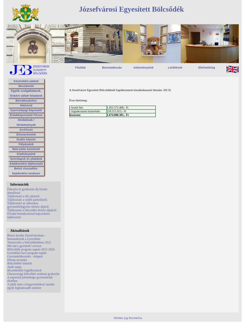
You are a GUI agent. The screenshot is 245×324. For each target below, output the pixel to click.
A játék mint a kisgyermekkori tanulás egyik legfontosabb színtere (31, 286)
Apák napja (14, 266)
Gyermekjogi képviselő (26, 110)
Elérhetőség (206, 67)
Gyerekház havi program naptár (27, 253)
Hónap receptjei (17, 259)
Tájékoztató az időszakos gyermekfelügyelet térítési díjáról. (28, 205)
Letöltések (175, 67)
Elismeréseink (26, 134)
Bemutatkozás (112, 67)
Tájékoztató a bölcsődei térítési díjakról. (32, 210)
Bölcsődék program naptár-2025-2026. (31, 249)
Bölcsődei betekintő (26, 149)
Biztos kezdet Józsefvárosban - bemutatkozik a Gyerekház (26, 237)
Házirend (26, 105)
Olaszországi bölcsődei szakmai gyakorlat (33, 273)
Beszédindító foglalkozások (24, 270)
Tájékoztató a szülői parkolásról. (27, 199)
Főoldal (80, 67)
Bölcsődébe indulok (19, 263)
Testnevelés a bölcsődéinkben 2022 (29, 242)
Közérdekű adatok (26, 81)
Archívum (26, 129)
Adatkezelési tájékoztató (26, 163)
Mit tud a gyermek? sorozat (24, 246)
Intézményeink (143, 67)
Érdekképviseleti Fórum (26, 115)
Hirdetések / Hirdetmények (26, 122)
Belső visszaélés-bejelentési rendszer (26, 171)
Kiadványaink (26, 153)
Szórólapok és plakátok (26, 158)
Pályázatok (26, 144)
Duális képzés (26, 139)
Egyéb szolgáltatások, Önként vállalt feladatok (26, 93)
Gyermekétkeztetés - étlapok (25, 256)
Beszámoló (26, 86)
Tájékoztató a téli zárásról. (23, 196)
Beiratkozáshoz (26, 100)
